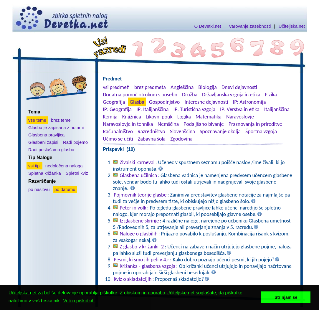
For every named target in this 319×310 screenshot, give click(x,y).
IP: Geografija (117, 109)
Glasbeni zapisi (43, 142)
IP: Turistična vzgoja (194, 109)
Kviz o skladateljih (132, 279)
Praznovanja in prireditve (255, 124)
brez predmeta (150, 87)
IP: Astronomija (249, 102)
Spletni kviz (77, 173)
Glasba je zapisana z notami (56, 127)
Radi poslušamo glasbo (51, 149)
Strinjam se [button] (286, 297)
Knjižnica (131, 116)
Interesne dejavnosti (206, 102)
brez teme (61, 120)
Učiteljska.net (292, 26)
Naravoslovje (240, 116)
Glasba (137, 102)
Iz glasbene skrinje (139, 220)
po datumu (64, 189)
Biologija (207, 87)
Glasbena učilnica (138, 175)
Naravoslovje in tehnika (128, 124)
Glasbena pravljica (46, 134)
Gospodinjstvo (164, 102)
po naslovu (39, 189)
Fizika (271, 94)
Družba (189, 94)
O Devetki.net (207, 26)
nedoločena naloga (64, 165)
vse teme (37, 120)
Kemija (110, 116)
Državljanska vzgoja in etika (231, 94)
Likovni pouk (159, 116)
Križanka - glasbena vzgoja (147, 266)
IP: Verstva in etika (239, 109)
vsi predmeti (116, 87)
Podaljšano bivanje (204, 124)
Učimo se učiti (118, 139)
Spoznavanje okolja (220, 131)
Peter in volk (133, 208)
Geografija (114, 102)
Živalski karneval (137, 162)
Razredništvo (151, 131)
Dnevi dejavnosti (239, 87)
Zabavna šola (152, 139)
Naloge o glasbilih (138, 233)
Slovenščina (182, 131)
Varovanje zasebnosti (250, 26)
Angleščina (182, 87)
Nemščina (168, 124)
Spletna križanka (44, 173)
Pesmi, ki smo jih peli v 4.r (141, 259)
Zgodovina (181, 139)
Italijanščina (277, 109)
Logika (184, 116)
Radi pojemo (75, 142)
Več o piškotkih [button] (79, 300)
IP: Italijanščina (152, 109)
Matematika (209, 116)
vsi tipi (34, 165)
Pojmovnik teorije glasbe (140, 195)
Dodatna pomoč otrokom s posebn (140, 94)
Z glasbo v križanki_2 (142, 246)
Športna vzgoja (261, 131)
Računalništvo (118, 131)
